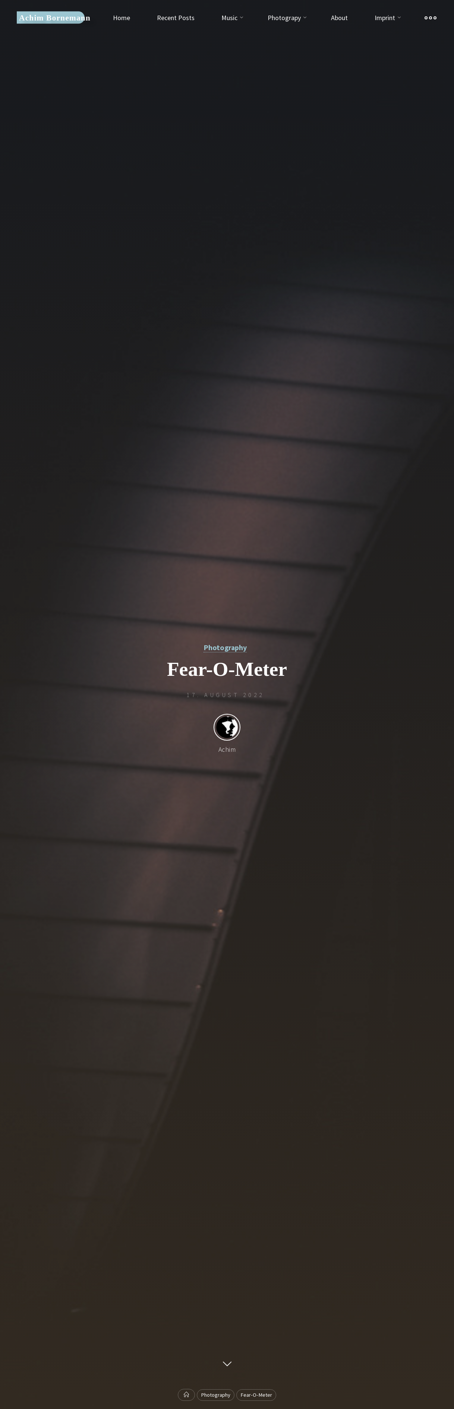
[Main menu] (430, 18)
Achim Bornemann (55, 17)
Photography (225, 647)
